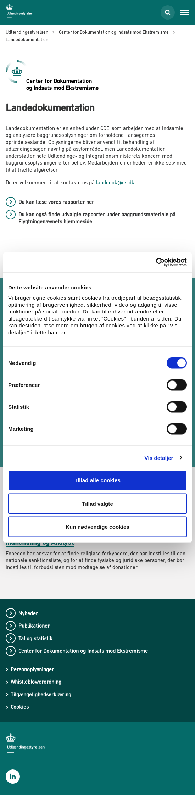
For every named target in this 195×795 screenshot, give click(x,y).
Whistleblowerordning (36, 682)
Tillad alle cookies (97, 480)
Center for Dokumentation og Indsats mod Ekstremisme (83, 651)
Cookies (20, 707)
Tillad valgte (97, 503)
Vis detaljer (159, 458)
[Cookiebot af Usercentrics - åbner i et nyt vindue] (156, 262)
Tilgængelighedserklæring (41, 694)
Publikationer (34, 626)
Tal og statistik (35, 638)
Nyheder (28, 613)
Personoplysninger (32, 669)
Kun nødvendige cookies (97, 527)
